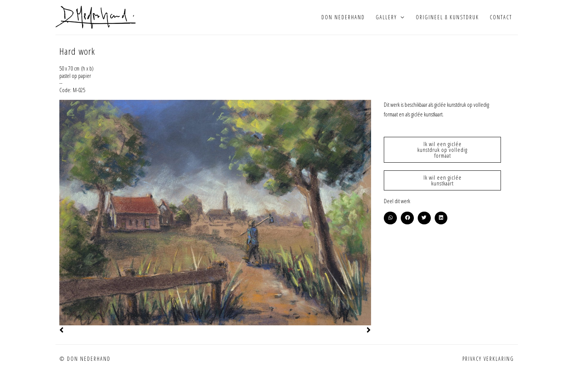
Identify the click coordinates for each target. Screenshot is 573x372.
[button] (390, 218)
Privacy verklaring (488, 358)
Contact (501, 17)
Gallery (386, 17)
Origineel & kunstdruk (447, 17)
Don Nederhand (343, 17)
